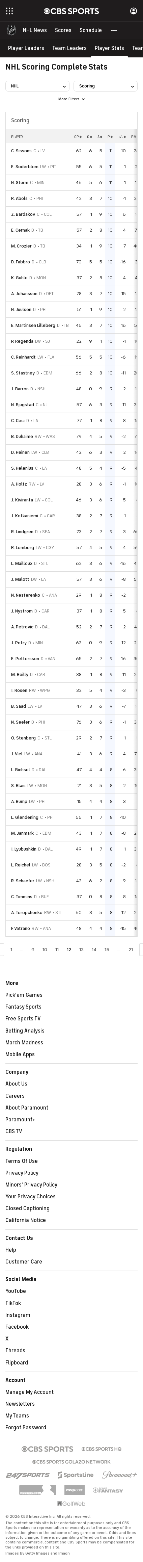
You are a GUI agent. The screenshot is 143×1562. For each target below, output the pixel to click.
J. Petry (19, 643)
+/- (122, 136)
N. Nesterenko (25, 595)
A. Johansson (24, 293)
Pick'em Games (23, 995)
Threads (15, 1350)
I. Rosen (19, 690)
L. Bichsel (20, 770)
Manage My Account (29, 1392)
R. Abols (19, 198)
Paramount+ (20, 1119)
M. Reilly (19, 674)
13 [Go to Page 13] (81, 950)
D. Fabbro (20, 262)
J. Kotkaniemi (24, 516)
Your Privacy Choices (30, 1196)
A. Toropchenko (26, 912)
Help (10, 1250)
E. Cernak (20, 230)
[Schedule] (91, 30)
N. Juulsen (21, 309)
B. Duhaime (22, 436)
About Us (16, 1084)
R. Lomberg (22, 547)
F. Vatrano (20, 928)
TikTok (13, 1303)
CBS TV (13, 1131)
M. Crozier (21, 246)
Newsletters (20, 1404)
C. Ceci (18, 420)
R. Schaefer (22, 881)
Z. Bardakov (23, 214)
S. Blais (18, 785)
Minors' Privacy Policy (31, 1184)
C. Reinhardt (23, 357)
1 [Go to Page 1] (11, 950)
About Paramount (26, 1107)
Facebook (17, 1327)
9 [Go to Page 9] (32, 950)
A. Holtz (19, 484)
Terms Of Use (21, 1161)
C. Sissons (21, 151)
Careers (15, 1096)
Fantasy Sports (23, 1007)
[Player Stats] (109, 48)
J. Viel (17, 754)
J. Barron (20, 389)
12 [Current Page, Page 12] (69, 950)
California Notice (25, 1220)
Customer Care (23, 1261)
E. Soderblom (24, 167)
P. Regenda (22, 341)
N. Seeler (20, 722)
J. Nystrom (22, 611)
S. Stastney (23, 373)
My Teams (17, 1415)
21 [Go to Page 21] (130, 950)
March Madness (24, 1042)
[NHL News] (35, 30)
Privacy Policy (21, 1173)
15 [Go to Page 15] (107, 950)
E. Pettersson (25, 658)
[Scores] (63, 30)
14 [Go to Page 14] (94, 950)
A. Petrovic (22, 627)
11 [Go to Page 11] (57, 950)
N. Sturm (19, 182)
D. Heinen (20, 452)
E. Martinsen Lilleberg (33, 325)
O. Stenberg (23, 738)
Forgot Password (25, 1427)
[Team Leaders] (69, 48)
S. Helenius (22, 468)
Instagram (17, 1315)
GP (78, 136)
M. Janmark (22, 833)
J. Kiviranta (22, 500)
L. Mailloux (21, 563)
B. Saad (18, 706)
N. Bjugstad (22, 405)
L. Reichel (20, 865)
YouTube (15, 1291)
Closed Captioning (27, 1208)
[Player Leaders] (26, 48)
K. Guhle (19, 278)
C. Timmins (21, 897)
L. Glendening (24, 817)
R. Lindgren (22, 532)
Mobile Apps (20, 1054)
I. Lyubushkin (23, 849)
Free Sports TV (23, 1018)
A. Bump (19, 801)
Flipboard (16, 1362)
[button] (114, 30)
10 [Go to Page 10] (44, 950)
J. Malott (20, 579)
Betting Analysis (25, 1030)
